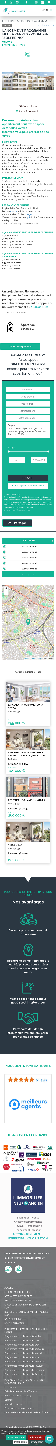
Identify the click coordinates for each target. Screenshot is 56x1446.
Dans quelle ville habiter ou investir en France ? (27, 1412)
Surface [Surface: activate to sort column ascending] (30, 540)
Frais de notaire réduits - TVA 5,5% (20, 1391)
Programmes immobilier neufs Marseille (23, 1353)
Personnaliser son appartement (19, 1408)
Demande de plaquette (20, 346)
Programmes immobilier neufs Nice (21, 1357)
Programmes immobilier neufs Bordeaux (24, 1349)
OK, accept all (16, 1437)
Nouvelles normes (13, 1404)
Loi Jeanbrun (10, 1387)
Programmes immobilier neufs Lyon (21, 1345)
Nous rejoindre (13, 1319)
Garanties (8, 1400)
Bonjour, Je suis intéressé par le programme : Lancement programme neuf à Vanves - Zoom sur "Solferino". (28, 430)
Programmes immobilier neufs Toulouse (23, 1366)
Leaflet (26, 658)
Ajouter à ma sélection (28, 111)
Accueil (8, 1288)
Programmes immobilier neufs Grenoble (24, 1370)
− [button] (6, 593)
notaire (13, 211)
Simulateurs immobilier (17, 1300)
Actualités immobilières (18, 1296)
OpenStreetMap (38, 658)
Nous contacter (14, 1323)
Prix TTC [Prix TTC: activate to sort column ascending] (46, 540)
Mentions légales (23, 510)
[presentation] (28, 470)
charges (29, 214)
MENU (47, 10)
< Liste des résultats (44, 25)
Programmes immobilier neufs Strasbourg (24, 1374)
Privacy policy (36, 1442)
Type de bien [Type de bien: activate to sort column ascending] (12, 540)
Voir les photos (28, 106)
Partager (17, 522)
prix (29, 217)
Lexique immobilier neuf (17, 1292)
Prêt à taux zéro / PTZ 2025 (17, 1395)
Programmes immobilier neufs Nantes (22, 1336)
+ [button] (6, 588)
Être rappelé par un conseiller (28, 485)
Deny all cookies (40, 1437)
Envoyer (28, 477)
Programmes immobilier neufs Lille (21, 1340)
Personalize (20, 1442)
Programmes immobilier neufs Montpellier (25, 1361)
